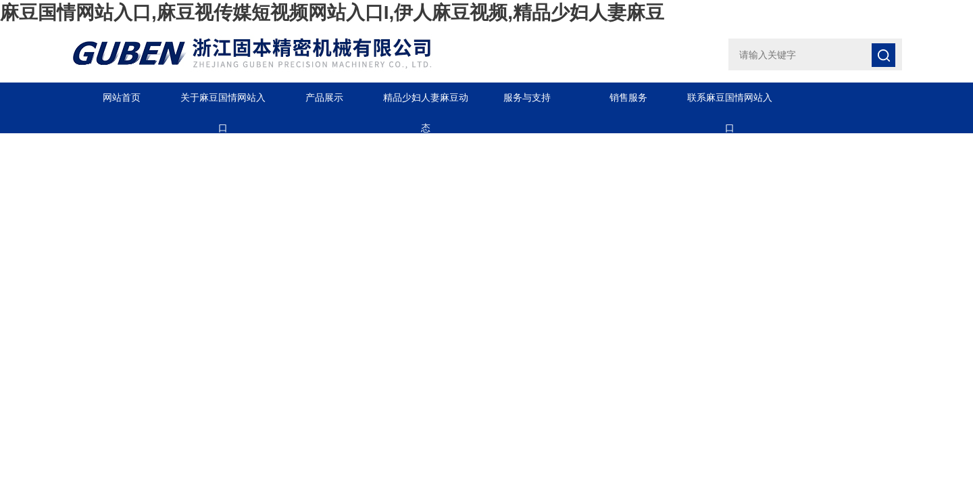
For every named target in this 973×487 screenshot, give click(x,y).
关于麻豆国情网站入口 (223, 102)
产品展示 (324, 97)
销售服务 (628, 97)
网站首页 (122, 97)
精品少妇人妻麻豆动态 (425, 102)
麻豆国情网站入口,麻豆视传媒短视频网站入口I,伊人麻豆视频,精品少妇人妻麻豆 (332, 12)
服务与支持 (527, 97)
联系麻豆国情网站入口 (729, 102)
